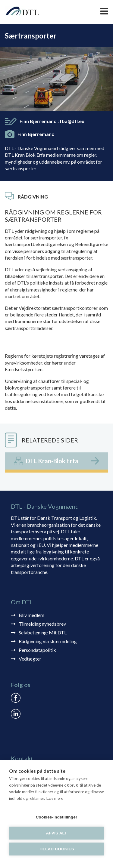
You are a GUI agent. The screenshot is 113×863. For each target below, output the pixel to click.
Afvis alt (56, 833)
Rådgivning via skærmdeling (48, 641)
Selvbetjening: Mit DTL (43, 632)
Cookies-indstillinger (56, 817)
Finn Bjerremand (52, 121)
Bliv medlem (31, 615)
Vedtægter (30, 658)
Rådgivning (33, 196)
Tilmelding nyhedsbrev (42, 624)
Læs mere (54, 798)
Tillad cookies (56, 849)
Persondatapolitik (37, 650)
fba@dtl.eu (72, 121)
